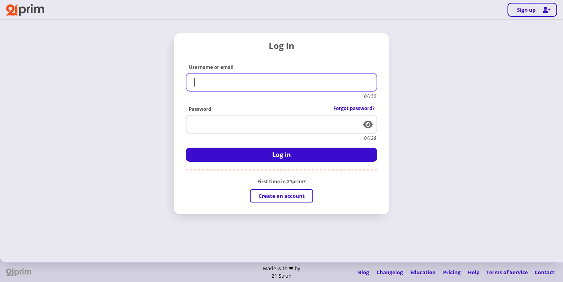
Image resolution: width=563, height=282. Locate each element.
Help (474, 272)
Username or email (211, 67)
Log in (281, 154)
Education (423, 272)
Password (200, 109)
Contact (544, 272)
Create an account (281, 195)
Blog (363, 272)
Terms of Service (507, 272)
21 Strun (281, 275)
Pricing (452, 272)
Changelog (390, 272)
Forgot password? (354, 108)
